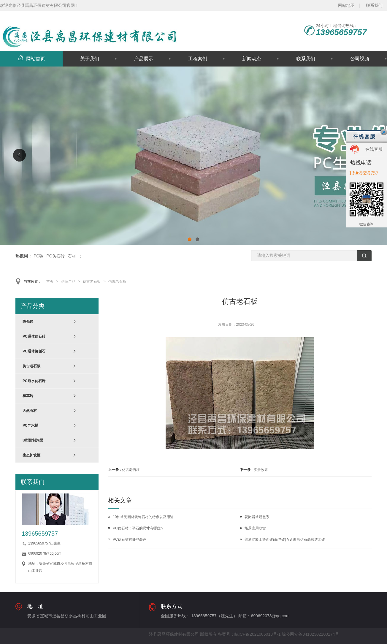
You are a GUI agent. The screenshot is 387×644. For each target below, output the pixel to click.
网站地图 (346, 5)
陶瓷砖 (28, 321)
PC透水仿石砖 (34, 381)
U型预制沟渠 (33, 440)
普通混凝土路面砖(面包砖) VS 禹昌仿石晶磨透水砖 (285, 539)
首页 (49, 281)
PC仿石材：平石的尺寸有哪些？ (138, 528)
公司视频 (359, 58)
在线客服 (374, 149)
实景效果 (261, 470)
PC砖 (38, 256)
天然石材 (30, 411)
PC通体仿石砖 (34, 336)
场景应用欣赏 (255, 528)
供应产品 (68, 281)
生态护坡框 (31, 455)
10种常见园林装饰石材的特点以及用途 (143, 517)
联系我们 (374, 5)
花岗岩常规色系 (257, 517)
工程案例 (197, 58)
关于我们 (89, 58)
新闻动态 (251, 58)
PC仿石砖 (55, 256)
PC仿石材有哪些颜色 (129, 539)
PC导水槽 (30, 425)
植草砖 (28, 396)
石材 (72, 256)
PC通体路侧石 (34, 351)
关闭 (383, 132)
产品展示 (143, 58)
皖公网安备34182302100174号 (310, 634)
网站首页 (31, 58)
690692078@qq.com (44, 553)
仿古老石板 (92, 281)
